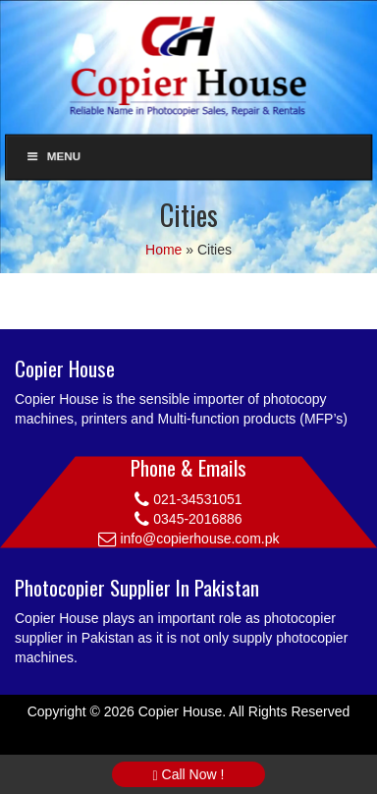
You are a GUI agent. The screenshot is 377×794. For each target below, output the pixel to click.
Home (163, 249)
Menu (53, 156)
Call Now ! (189, 774)
